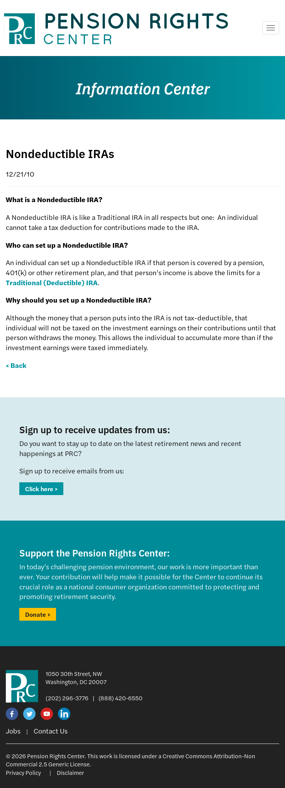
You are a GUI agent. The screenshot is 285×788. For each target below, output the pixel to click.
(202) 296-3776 (67, 698)
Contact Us (51, 730)
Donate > (37, 614)
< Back (16, 365)
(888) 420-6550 (120, 698)
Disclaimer (70, 772)
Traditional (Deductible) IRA (52, 282)
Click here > (41, 488)
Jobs (13, 730)
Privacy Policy (23, 772)
